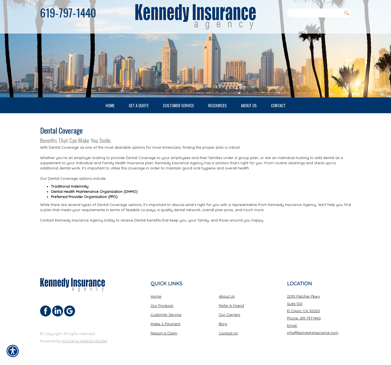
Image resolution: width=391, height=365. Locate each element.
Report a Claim (164, 333)
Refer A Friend (231, 305)
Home (156, 296)
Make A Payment (165, 323)
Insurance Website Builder (85, 341)
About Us (227, 296)
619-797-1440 (68, 12)
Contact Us (228, 333)
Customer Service (166, 314)
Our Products (162, 305)
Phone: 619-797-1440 (304, 318)
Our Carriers (229, 314)
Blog (223, 323)
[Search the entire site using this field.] (314, 13)
